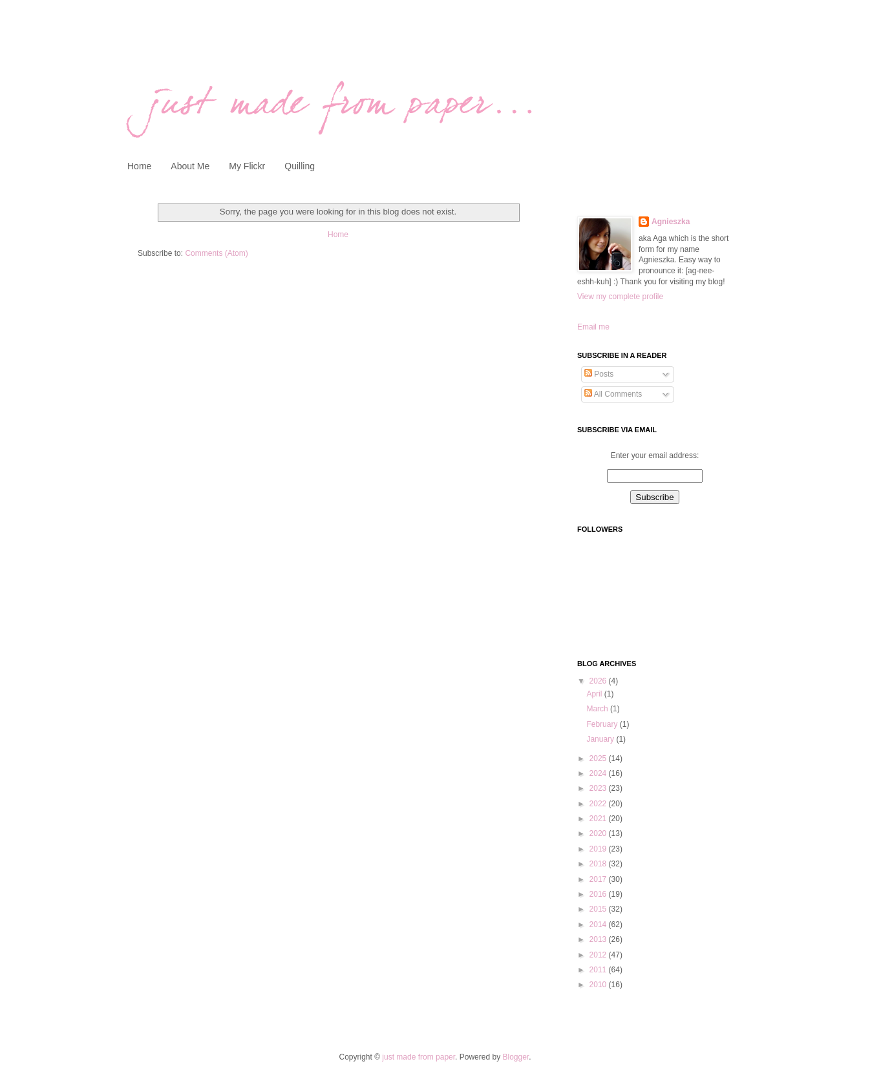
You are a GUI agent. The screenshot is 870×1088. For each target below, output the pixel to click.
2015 (599, 909)
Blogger (515, 1057)
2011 (599, 969)
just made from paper (418, 1057)
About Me (190, 166)
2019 (599, 848)
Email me (593, 326)
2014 (599, 924)
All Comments (613, 394)
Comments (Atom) (216, 253)
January (601, 739)
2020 (599, 833)
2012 (599, 954)
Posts (598, 374)
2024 (599, 773)
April (595, 693)
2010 (599, 984)
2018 (599, 863)
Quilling (299, 166)
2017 (599, 879)
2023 (599, 788)
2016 (599, 894)
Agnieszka (671, 221)
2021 (599, 818)
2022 (599, 803)
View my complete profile (620, 296)
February (602, 724)
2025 (599, 758)
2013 (599, 939)
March (598, 708)
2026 (599, 680)
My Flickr (247, 166)
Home (139, 166)
